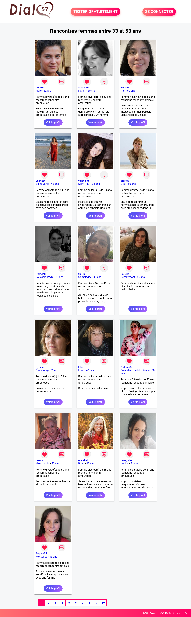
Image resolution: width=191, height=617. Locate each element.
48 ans (90, 463)
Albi (123, 90)
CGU (153, 612)
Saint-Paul (84, 183)
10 (103, 602)
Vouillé (125, 463)
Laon (81, 370)
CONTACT (183, 612)
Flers (39, 90)
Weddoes (83, 87)
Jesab (39, 460)
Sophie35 (41, 553)
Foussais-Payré (44, 277)
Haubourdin (42, 463)
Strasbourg (42, 370)
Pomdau (41, 274)
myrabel (83, 460)
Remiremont (128, 277)
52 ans (47, 90)
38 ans (96, 183)
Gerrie (81, 274)
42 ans (90, 370)
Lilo (80, 367)
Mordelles (41, 556)
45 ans (141, 277)
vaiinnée (41, 180)
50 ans (91, 90)
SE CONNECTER (159, 11)
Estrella (125, 274)
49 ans (55, 183)
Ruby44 (125, 87)
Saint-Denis (42, 183)
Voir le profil (53, 122)
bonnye (40, 87)
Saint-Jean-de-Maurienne (135, 370)
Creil (123, 183)
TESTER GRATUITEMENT (95, 11)
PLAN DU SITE (166, 612)
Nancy (82, 90)
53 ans (54, 370)
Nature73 (126, 367)
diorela (125, 180)
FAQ (145, 612)
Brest (81, 463)
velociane (83, 180)
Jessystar (126, 460)
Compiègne (85, 277)
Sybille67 (41, 367)
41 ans (134, 463)
